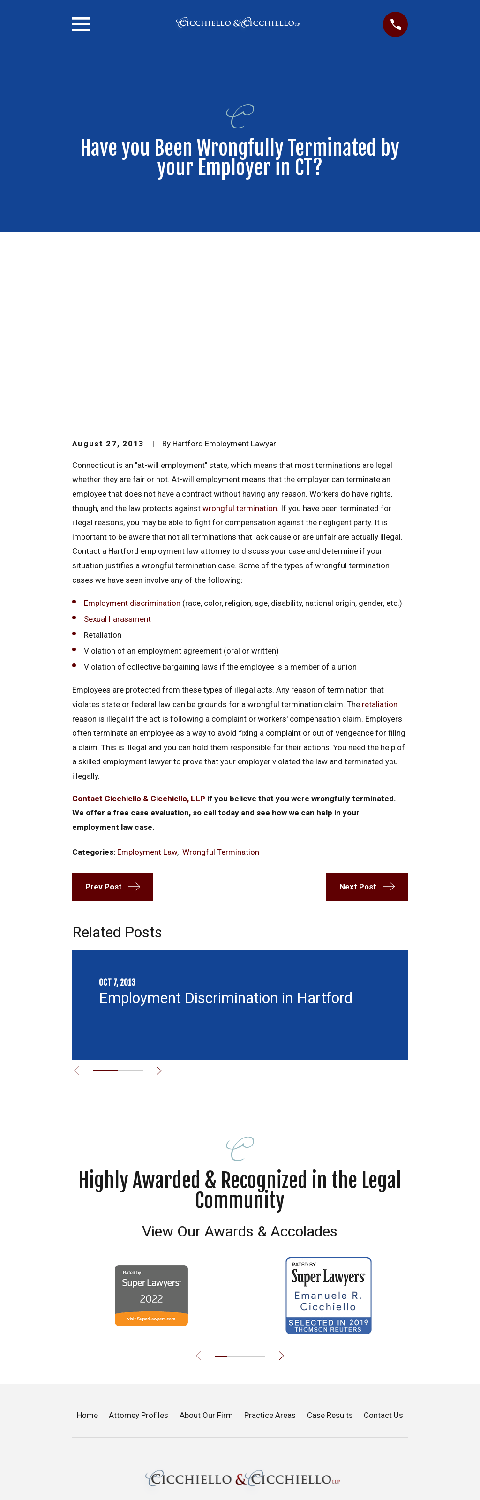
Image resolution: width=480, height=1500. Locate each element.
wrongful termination (239, 348)
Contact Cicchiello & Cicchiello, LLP (138, 639)
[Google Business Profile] (251, 1493)
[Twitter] (228, 1493)
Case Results (330, 1255)
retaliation (380, 545)
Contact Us (383, 1255)
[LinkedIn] (274, 1493)
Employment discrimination (132, 443)
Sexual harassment (117, 459)
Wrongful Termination (220, 692)
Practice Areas (270, 1255)
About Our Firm (206, 1255)
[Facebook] (205, 1493)
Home (87, 1255)
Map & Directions (240, 1403)
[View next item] (163, 911)
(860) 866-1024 (240, 1449)
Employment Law (147, 692)
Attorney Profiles (138, 1255)
